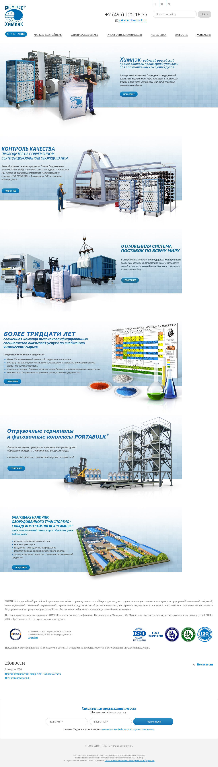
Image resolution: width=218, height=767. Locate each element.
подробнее (33, 637)
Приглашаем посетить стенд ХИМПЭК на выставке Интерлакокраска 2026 (33, 676)
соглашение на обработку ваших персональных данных (128, 729)
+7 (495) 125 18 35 (126, 14)
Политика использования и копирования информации (129, 760)
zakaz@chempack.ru (132, 20)
